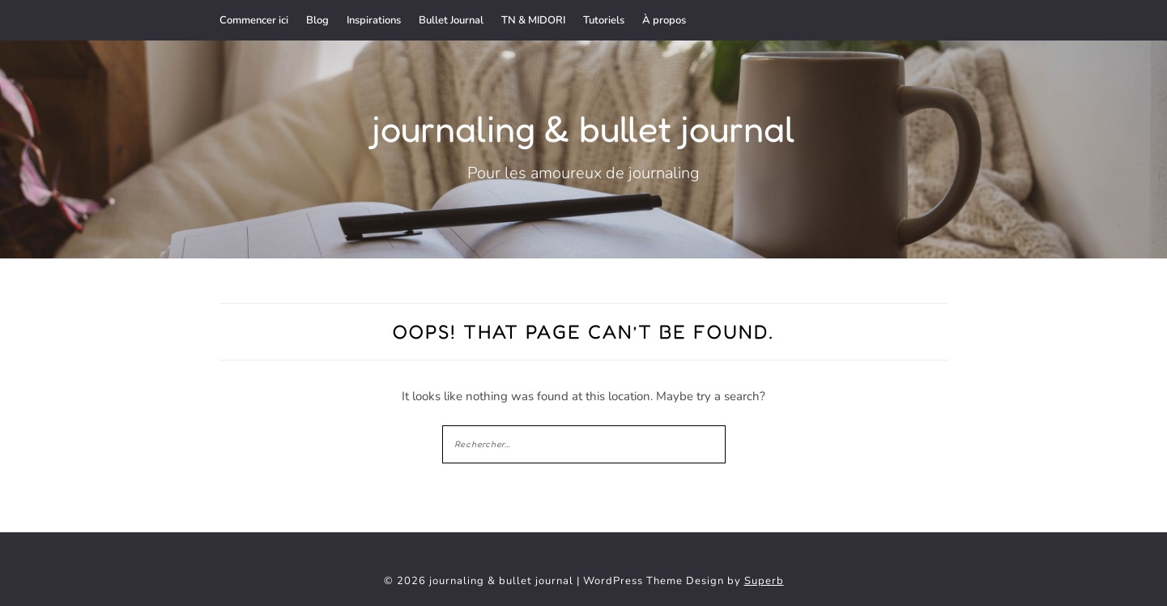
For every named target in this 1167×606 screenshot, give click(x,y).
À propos (664, 20)
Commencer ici (253, 20)
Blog (317, 20)
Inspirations (374, 20)
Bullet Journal (451, 20)
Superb (764, 581)
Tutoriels (603, 20)
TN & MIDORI (533, 20)
